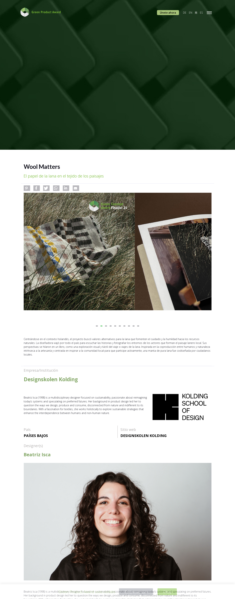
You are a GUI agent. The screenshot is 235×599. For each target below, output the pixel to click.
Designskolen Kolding (143, 435)
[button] (27, 188)
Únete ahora (168, 12)
